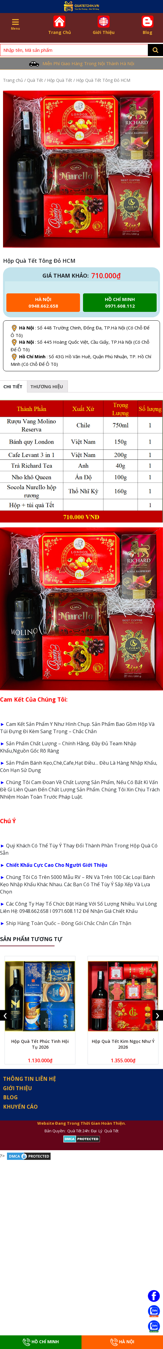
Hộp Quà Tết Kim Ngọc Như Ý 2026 (123, 1044)
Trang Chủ (59, 25)
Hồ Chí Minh (41, 1342)
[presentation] (5, 1015)
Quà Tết (35, 80)
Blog (147, 25)
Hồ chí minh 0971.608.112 (120, 302)
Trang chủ (13, 80)
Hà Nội (122, 1342)
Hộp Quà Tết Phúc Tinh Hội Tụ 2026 (40, 1044)
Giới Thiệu (103, 25)
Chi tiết (12, 386)
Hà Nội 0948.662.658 (43, 302)
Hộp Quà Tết (59, 80)
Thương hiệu (46, 386)
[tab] (46, 386)
